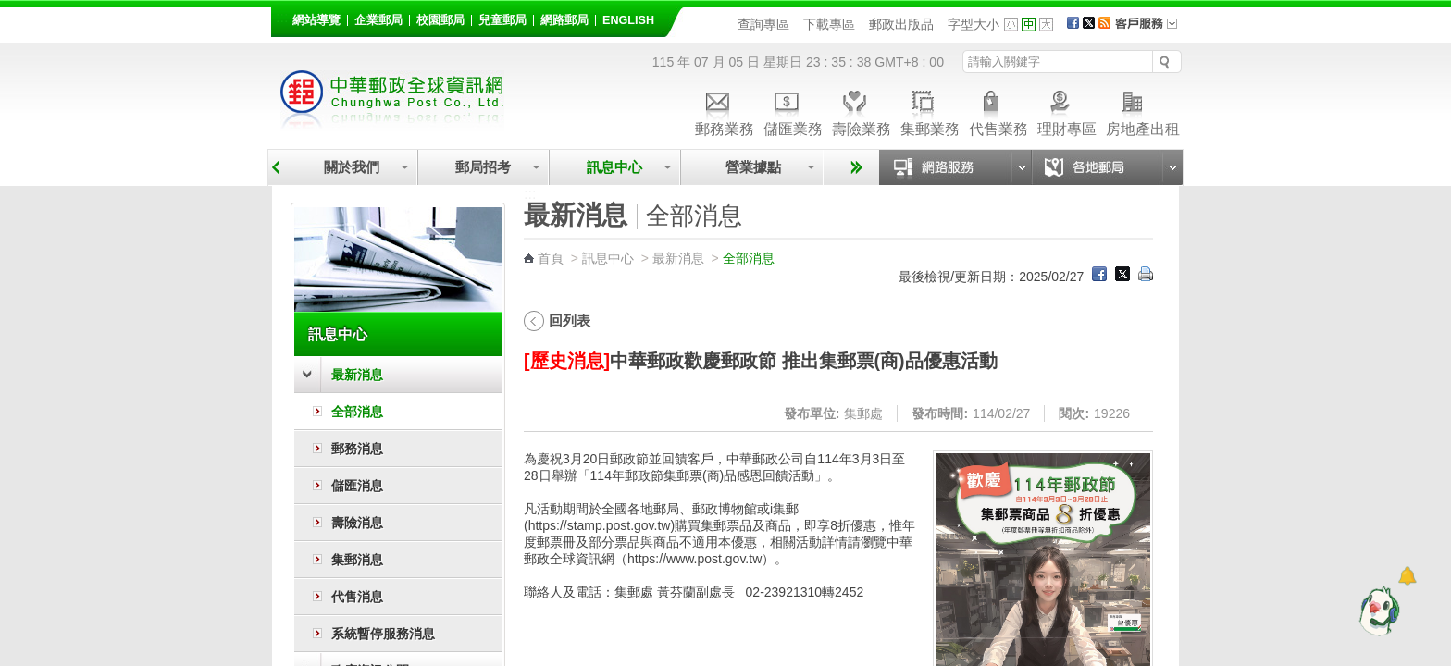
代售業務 (998, 110)
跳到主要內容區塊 (9, 9)
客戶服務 (1152, 29)
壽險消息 (357, 522)
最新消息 (357, 374)
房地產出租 (1143, 110)
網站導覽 (316, 20)
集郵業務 (930, 110)
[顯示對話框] (1407, 575)
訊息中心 (614, 167)
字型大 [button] (1046, 24)
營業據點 (752, 167)
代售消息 (357, 596)
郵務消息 (357, 448)
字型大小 (973, 24)
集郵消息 (357, 559)
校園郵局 (440, 20)
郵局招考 (483, 167)
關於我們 (351, 167)
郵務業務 (724, 110)
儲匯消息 (357, 485)
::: (282, 17)
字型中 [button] (1029, 24)
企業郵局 (378, 20)
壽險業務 (861, 110)
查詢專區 (763, 24)
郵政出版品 (901, 24)
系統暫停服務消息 (383, 633)
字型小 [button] (1011, 24)
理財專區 (1067, 110)
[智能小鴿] (1377, 610)
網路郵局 (564, 20)
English (628, 20)
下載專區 (829, 24)
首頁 (551, 258)
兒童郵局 (502, 20)
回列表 (569, 320)
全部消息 (357, 411)
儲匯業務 (793, 110)
